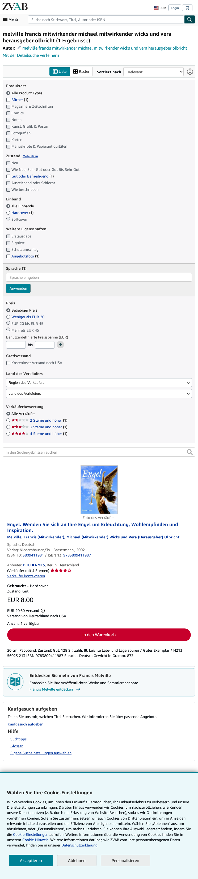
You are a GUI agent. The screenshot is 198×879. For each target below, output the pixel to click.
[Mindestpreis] (16, 345)
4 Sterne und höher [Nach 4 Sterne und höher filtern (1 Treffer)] (39, 433)
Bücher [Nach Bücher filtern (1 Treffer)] (17, 99)
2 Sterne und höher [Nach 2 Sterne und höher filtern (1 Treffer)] (39, 420)
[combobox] (106, 19)
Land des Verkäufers (25, 394)
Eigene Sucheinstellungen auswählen (40, 753)
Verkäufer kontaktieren (26, 576)
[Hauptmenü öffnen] (11, 19)
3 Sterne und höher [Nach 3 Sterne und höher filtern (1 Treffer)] (39, 427)
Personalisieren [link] (125, 860)
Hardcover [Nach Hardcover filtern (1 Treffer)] (19, 212)
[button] (190, 452)
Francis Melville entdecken (56, 689)
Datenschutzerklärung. (79, 845)
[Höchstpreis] (44, 345)
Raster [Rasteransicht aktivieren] (81, 71)
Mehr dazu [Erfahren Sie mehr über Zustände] (30, 156)
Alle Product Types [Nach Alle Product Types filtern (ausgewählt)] (24, 93)
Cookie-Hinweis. (35, 839)
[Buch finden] (189, 19)
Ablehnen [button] (77, 860)
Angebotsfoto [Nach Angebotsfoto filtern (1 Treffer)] (22, 256)
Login (175, 8)
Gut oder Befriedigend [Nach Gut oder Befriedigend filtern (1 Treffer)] (30, 176)
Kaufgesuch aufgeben (25, 724)
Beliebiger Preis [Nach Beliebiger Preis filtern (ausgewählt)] (22, 310)
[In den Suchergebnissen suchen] (99, 452)
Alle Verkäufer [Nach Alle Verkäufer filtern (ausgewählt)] (23, 413)
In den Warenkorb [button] (99, 634)
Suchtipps (18, 739)
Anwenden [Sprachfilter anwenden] (18, 288)
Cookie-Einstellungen (30, 834)
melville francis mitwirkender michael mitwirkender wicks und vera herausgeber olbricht (104, 48)
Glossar (16, 746)
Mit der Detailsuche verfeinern (31, 55)
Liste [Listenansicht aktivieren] (59, 71)
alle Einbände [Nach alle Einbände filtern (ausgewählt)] (20, 206)
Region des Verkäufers (26, 383)
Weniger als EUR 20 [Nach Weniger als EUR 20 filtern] (25, 316)
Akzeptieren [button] (31, 860)
